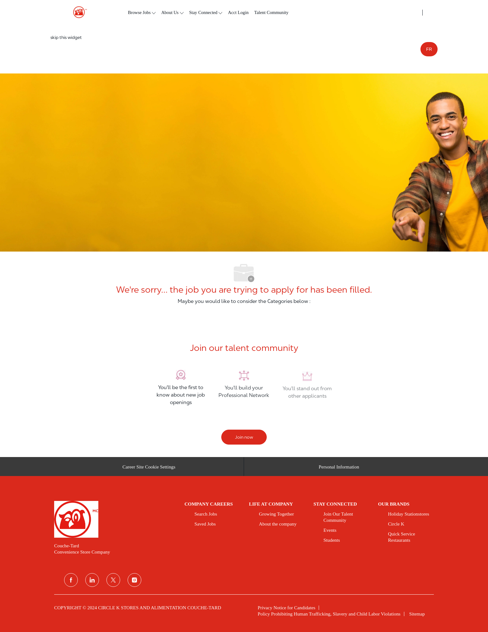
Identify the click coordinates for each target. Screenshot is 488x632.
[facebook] (71, 580)
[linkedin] (92, 580)
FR (429, 49)
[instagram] (134, 580)
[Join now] (244, 437)
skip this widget (66, 37)
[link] (115, 519)
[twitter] (113, 580)
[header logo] (77, 12)
